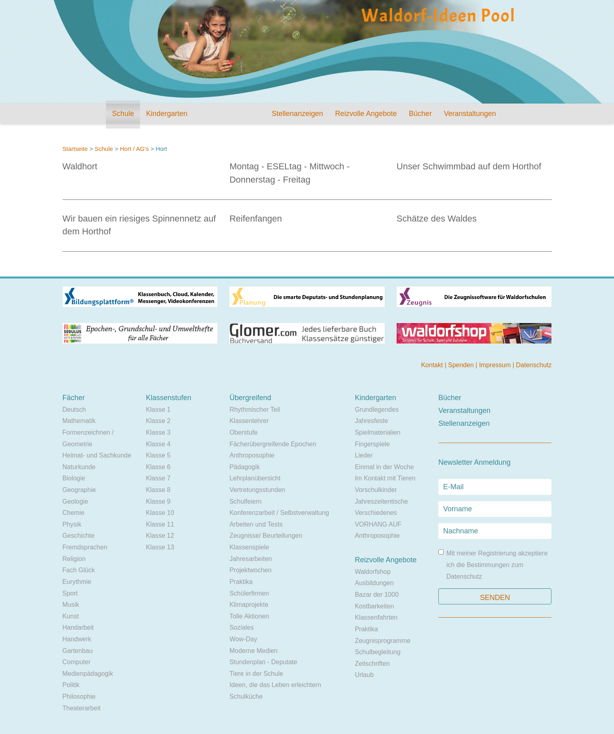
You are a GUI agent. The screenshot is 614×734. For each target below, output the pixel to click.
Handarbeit (78, 627)
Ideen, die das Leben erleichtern (275, 684)
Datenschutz (534, 365)
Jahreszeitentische (381, 501)
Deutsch (74, 409)
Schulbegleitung (378, 652)
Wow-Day (243, 639)
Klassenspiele (249, 547)
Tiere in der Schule (256, 673)
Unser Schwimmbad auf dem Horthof (469, 166)
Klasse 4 (158, 444)
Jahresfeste (371, 420)
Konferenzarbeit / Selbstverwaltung (279, 512)
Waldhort (80, 166)
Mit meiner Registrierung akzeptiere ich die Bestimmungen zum (493, 564)
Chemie (74, 512)
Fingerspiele (372, 444)
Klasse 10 (160, 512)
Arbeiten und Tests (255, 524)
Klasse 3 (158, 432)
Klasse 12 (160, 535)
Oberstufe (243, 432)
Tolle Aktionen (249, 616)
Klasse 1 (158, 409)
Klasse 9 (158, 501)
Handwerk (77, 639)
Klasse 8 (158, 489)
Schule (123, 114)
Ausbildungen (374, 582)
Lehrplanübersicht (254, 478)
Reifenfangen (255, 218)
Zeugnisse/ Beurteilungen (265, 535)
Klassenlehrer (249, 420)
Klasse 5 (158, 455)
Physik (72, 524)
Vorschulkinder (376, 489)
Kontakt (433, 365)
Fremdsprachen (85, 547)
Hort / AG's (134, 148)
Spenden (462, 365)
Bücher (420, 114)
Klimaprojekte (248, 604)
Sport (70, 593)
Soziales (241, 627)
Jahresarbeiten (250, 558)
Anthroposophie (251, 455)
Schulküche (246, 696)
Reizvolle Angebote (366, 114)
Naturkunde (79, 467)
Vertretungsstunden (257, 489)
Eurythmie (77, 581)
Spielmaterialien (378, 432)
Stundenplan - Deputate (263, 662)
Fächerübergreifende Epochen (272, 444)
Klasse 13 (160, 547)
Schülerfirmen (249, 593)
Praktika (241, 581)
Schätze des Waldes (437, 218)
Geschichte (79, 535)
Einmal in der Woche (384, 467)
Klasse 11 (160, 524)
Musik (71, 604)
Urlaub (364, 674)
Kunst (71, 616)
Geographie (79, 489)
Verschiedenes (376, 512)
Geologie (75, 501)
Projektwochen (250, 570)
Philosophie (79, 696)
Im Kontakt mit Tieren (385, 478)
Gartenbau (78, 650)
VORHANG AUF (378, 524)
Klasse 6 (158, 467)
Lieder (364, 455)
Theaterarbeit (82, 708)
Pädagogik (244, 467)
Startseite (75, 148)
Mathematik (79, 420)
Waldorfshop (373, 571)
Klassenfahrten (376, 617)
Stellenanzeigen (297, 114)
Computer (77, 662)
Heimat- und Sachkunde (97, 455)
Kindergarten (166, 114)
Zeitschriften (372, 663)
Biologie (74, 478)
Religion (74, 558)
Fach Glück (79, 570)
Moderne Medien (253, 650)
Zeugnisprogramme (383, 640)
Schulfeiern (245, 501)
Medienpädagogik (88, 673)
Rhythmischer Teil (254, 409)
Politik (71, 684)
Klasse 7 (158, 478)
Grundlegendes (377, 409)
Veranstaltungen (470, 114)
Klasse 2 (158, 420)
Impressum (496, 365)
